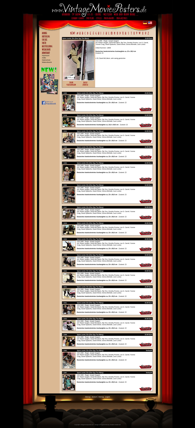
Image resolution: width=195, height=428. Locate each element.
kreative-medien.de (115, 424)
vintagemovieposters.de (87, 424)
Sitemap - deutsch (91, 397)
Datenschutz (46, 60)
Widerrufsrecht (47, 62)
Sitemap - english (104, 397)
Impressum (45, 55)
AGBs (44, 58)
